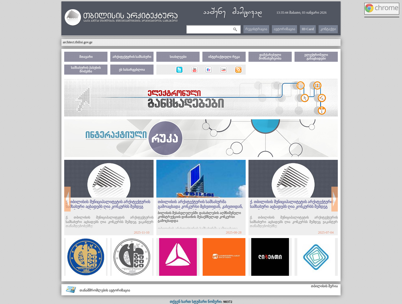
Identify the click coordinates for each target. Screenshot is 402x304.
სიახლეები (178, 56)
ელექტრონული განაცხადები (316, 56)
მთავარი (86, 56)
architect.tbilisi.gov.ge (77, 42)
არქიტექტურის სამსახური (132, 56)
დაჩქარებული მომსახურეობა (270, 56)
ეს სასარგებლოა (132, 69)
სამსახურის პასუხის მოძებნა (86, 69)
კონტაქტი (328, 29)
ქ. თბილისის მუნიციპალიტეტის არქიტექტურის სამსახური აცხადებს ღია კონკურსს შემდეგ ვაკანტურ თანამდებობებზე (108, 206)
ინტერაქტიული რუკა (224, 56)
